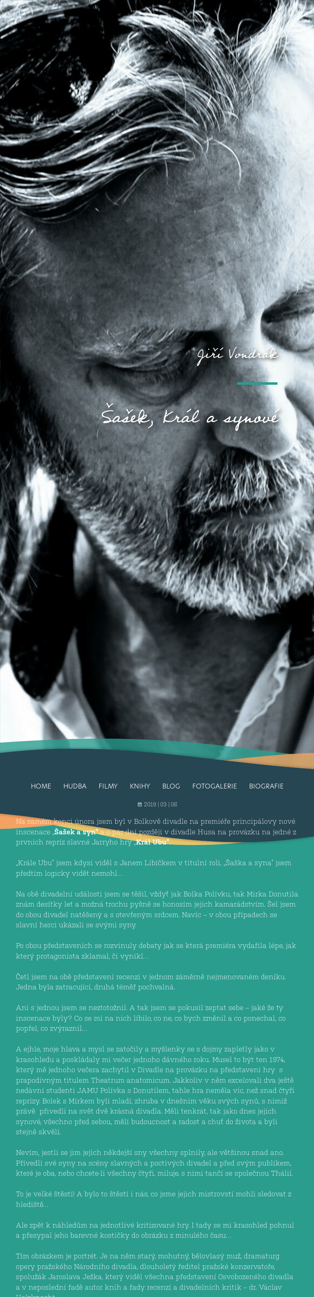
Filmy (108, 786)
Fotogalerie (214, 786)
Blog (171, 786)
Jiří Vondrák (237, 354)
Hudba (74, 786)
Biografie (266, 786)
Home (41, 786)
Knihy (140, 786)
